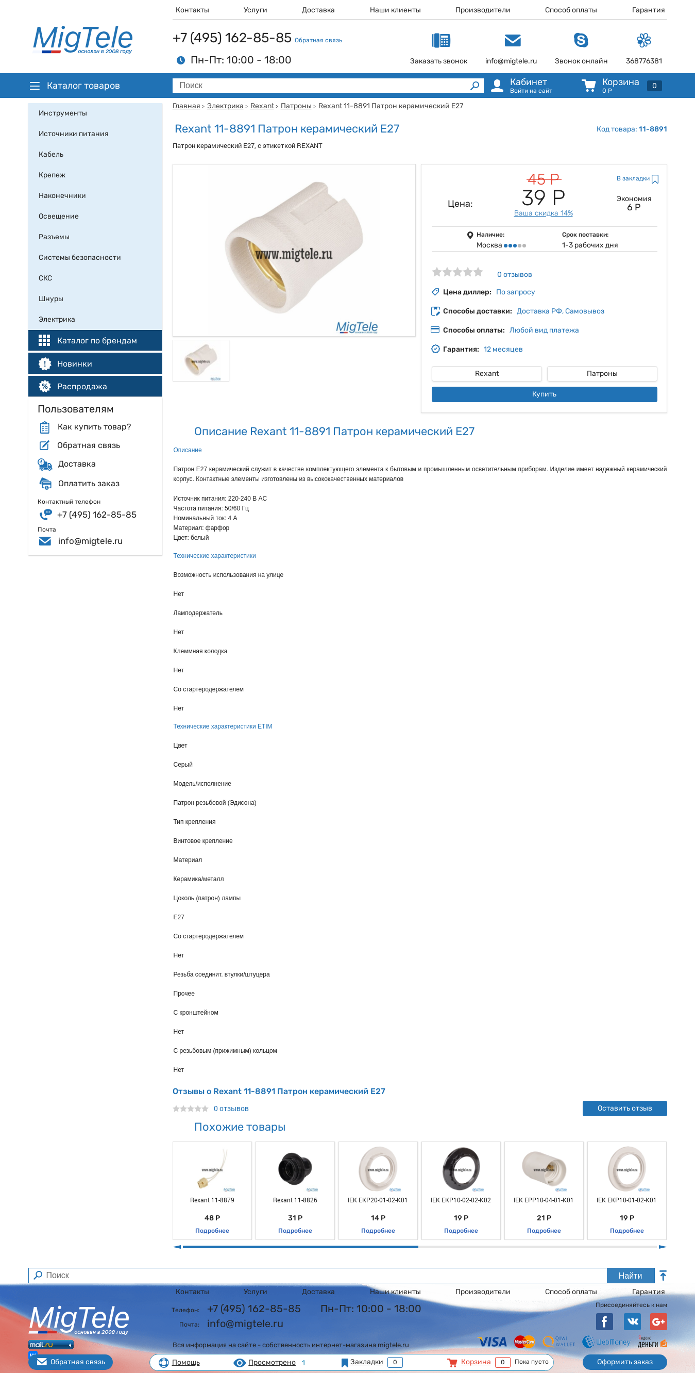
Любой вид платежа (544, 330)
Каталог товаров (74, 85)
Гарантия (648, 10)
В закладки (633, 178)
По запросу (515, 292)
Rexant (262, 106)
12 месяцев (503, 349)
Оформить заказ (625, 1362)
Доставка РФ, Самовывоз (560, 311)
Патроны (296, 106)
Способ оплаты (571, 10)
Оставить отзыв (625, 1108)
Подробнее (212, 1231)
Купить (544, 394)
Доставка (318, 10)
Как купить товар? (94, 427)
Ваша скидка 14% (543, 213)
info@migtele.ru (90, 541)
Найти (630, 1275)
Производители (483, 10)
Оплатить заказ (89, 483)
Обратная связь (318, 40)
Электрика (225, 106)
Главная (186, 106)
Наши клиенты (395, 10)
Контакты (192, 10)
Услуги (255, 10)
